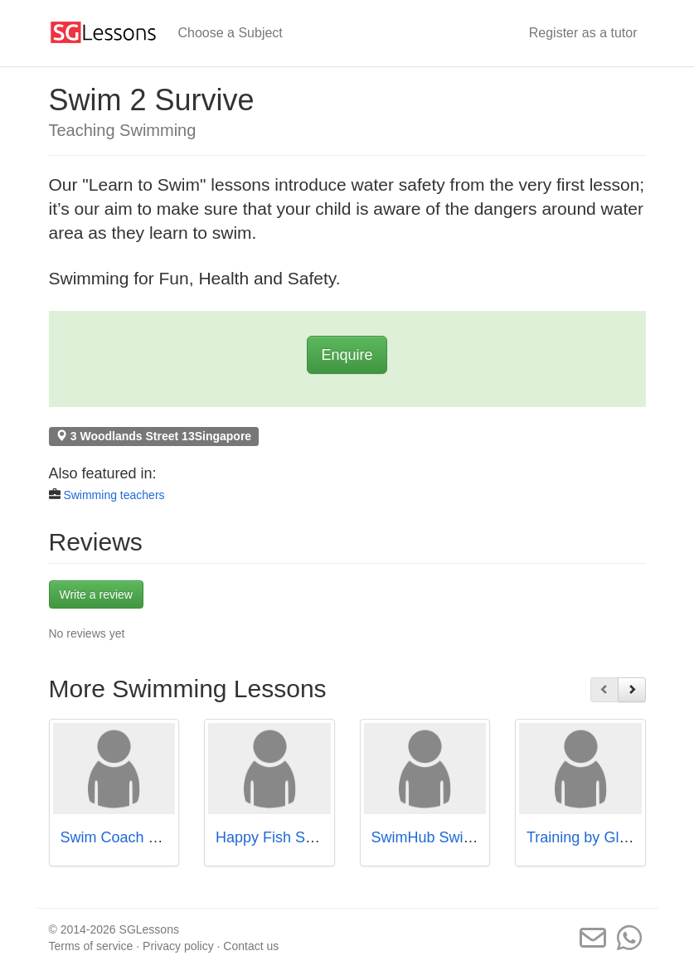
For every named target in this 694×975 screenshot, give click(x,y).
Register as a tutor (583, 33)
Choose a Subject (230, 33)
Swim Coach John (121, 837)
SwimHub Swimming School (464, 837)
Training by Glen (581, 837)
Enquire (346, 355)
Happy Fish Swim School (298, 837)
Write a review (96, 594)
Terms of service (91, 946)
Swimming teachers (113, 495)
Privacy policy (178, 946)
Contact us (251, 946)
